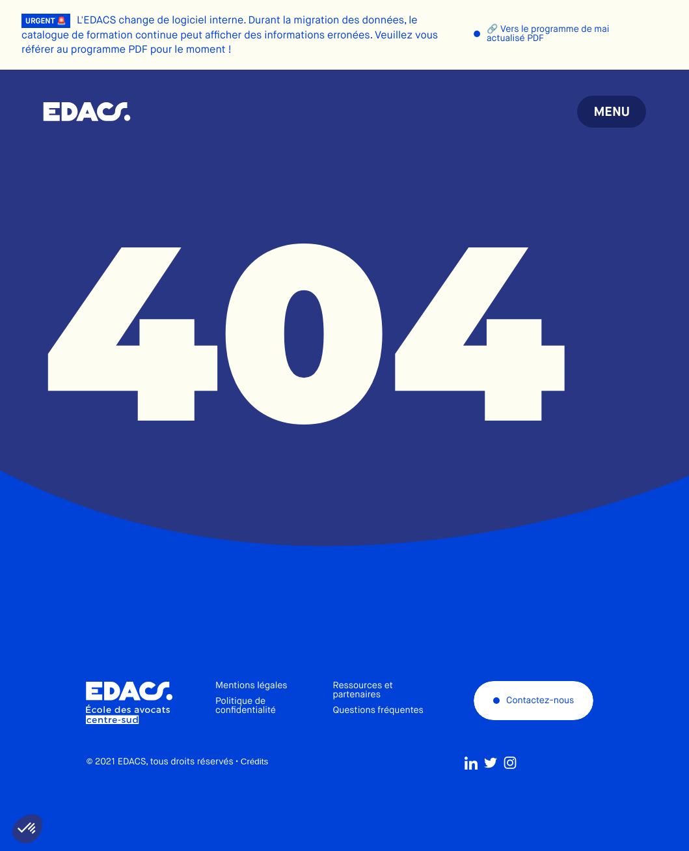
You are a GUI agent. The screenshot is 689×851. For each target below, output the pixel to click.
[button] (27, 828)
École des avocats (87, 112)
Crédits (254, 783)
